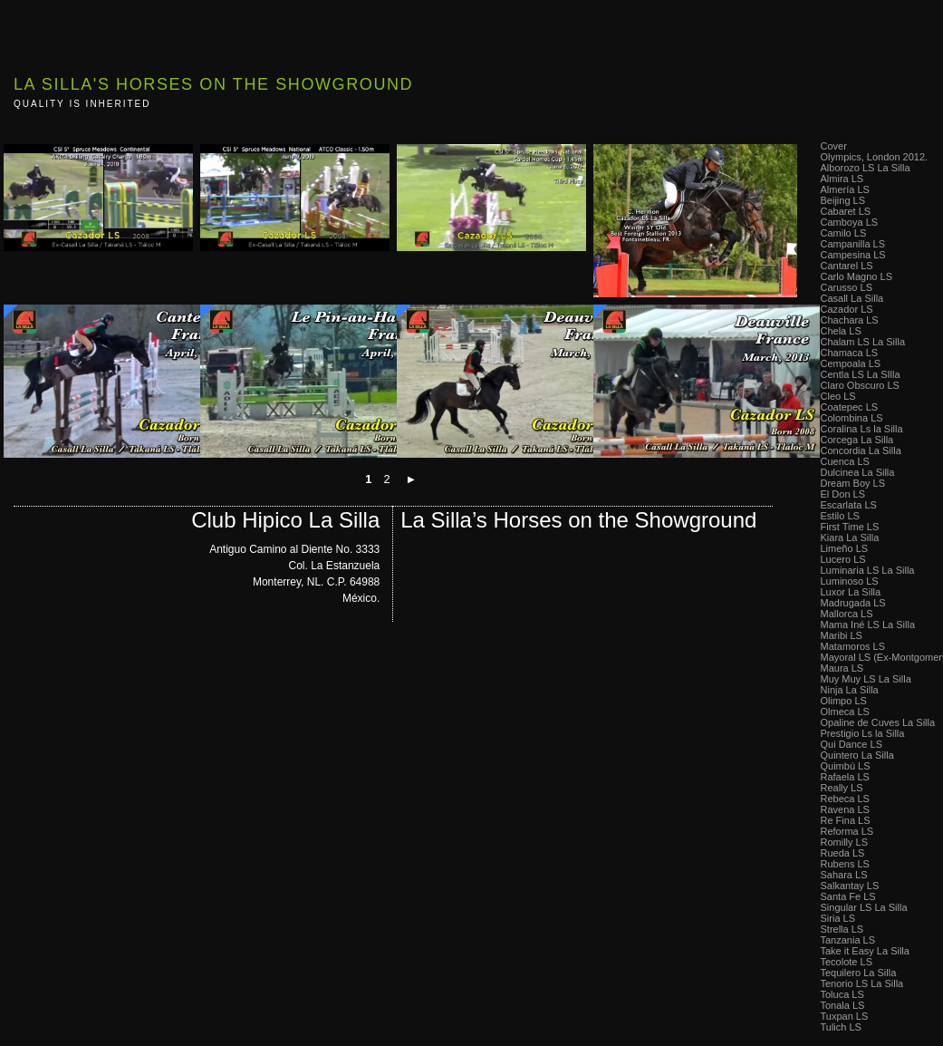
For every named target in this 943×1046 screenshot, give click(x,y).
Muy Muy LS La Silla (866, 678)
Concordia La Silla (861, 450)
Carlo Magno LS (857, 276)
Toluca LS (842, 994)
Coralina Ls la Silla (862, 428)
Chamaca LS (850, 352)
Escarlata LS (849, 504)
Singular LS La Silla (864, 907)
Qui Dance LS (851, 744)
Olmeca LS (845, 711)
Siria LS (838, 918)
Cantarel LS (847, 265)
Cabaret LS (846, 211)
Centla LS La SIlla (860, 374)
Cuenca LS (845, 461)
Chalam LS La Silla (863, 341)
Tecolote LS (846, 961)
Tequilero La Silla (859, 972)
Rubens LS (845, 863)
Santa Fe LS (848, 896)
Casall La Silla (852, 298)
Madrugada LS (853, 602)
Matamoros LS (853, 646)
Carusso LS (846, 287)
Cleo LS (838, 396)
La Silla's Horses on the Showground (213, 84)
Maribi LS (841, 635)
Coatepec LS (850, 407)
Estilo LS (840, 515)
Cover (834, 145)
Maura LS (842, 668)
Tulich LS (841, 1027)
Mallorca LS (847, 613)
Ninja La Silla (850, 689)
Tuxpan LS (845, 1016)
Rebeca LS (845, 798)
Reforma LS (847, 831)
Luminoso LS (850, 581)
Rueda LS (843, 852)
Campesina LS (853, 254)
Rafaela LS (845, 776)
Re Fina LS (846, 820)
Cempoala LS (851, 363)
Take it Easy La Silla (865, 950)
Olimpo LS (844, 700)
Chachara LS (850, 320)
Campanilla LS (853, 243)
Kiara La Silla (850, 537)
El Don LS (843, 494)
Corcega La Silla (857, 439)
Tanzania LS (848, 940)
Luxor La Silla (851, 591)
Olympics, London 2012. (875, 156)
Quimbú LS (846, 765)
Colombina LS (852, 417)
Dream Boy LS (853, 483)
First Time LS (850, 526)
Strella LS (842, 929)
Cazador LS (847, 309)
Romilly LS (845, 842)
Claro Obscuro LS (860, 385)
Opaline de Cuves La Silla (878, 722)
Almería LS (845, 189)
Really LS (842, 787)
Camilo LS (844, 233)
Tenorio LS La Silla (862, 983)
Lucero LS (843, 559)
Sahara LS (844, 874)
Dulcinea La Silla (858, 472)
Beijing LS (843, 200)
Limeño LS (845, 548)
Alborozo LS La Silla (865, 167)
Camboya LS (850, 222)
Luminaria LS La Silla (868, 570)
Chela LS (841, 330)
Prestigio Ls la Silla (863, 733)
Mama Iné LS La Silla (868, 624)
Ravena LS (845, 809)
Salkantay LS (850, 885)
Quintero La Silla (857, 755)
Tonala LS (843, 1005)
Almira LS (842, 178)
